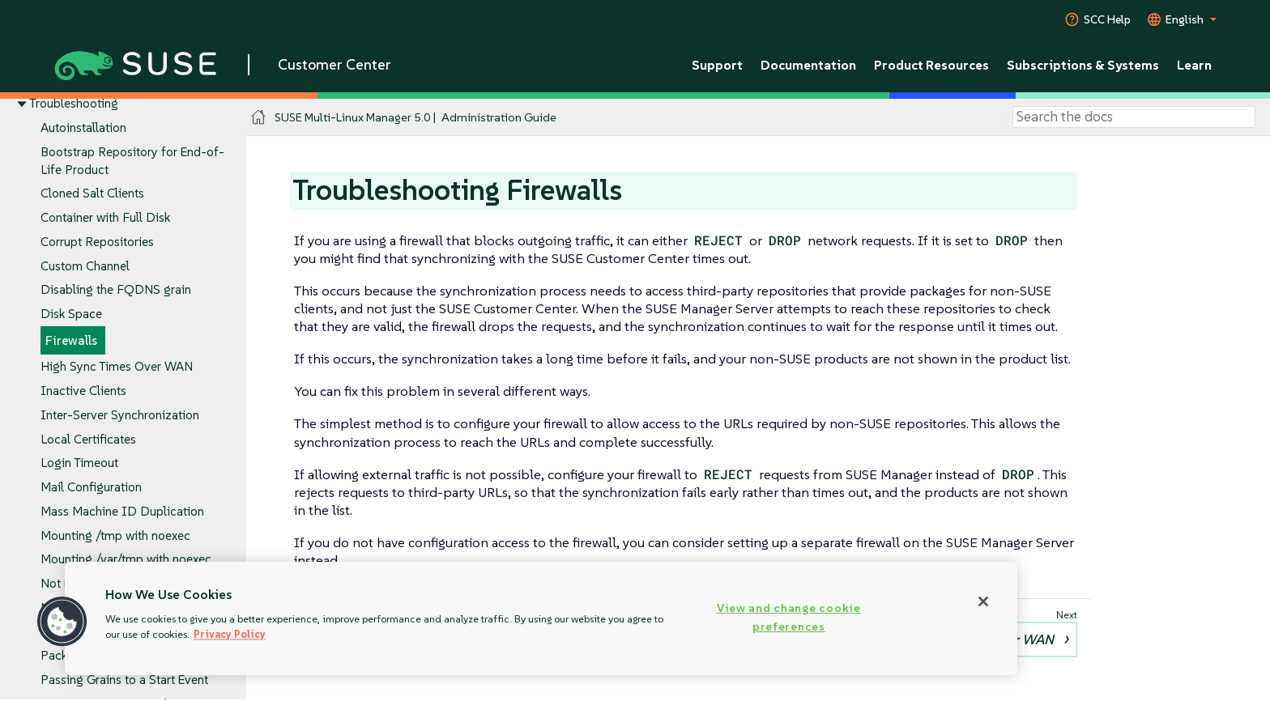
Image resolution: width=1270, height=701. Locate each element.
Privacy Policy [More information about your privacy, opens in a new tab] (230, 634)
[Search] (1133, 117)
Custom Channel (85, 266)
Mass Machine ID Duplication (122, 511)
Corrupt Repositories (97, 241)
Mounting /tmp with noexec (115, 535)
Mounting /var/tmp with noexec (125, 559)
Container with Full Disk (105, 218)
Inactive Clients (83, 391)
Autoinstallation (83, 127)
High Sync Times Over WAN (116, 367)
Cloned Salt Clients (92, 194)
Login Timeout (79, 463)
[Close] (983, 601)
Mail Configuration (91, 487)
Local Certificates (88, 439)
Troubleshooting (73, 104)
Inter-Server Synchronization (119, 415)
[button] (62, 622)
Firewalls (71, 340)
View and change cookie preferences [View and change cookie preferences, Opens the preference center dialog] (789, 617)
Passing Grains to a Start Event (124, 679)
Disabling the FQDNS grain (115, 290)
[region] (541, 618)
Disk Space (71, 313)
